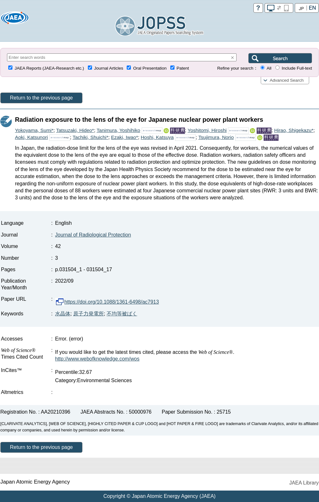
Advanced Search (287, 80)
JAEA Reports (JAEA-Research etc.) (49, 68)
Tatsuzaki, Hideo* (75, 130)
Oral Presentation (150, 68)
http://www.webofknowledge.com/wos (97, 358)
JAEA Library (304, 482)
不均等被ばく (122, 313)
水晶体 (62, 313)
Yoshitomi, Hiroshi (207, 130)
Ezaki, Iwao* (124, 137)
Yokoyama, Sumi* (34, 130)
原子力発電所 (88, 313)
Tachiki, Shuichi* (90, 137)
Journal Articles (108, 68)
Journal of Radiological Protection (93, 234)
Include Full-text (297, 68)
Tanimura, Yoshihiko (118, 130)
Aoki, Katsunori (31, 137)
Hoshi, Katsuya (157, 137)
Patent (183, 68)
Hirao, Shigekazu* (293, 130)
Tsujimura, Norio (216, 137)
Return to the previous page (41, 97)
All (268, 68)
